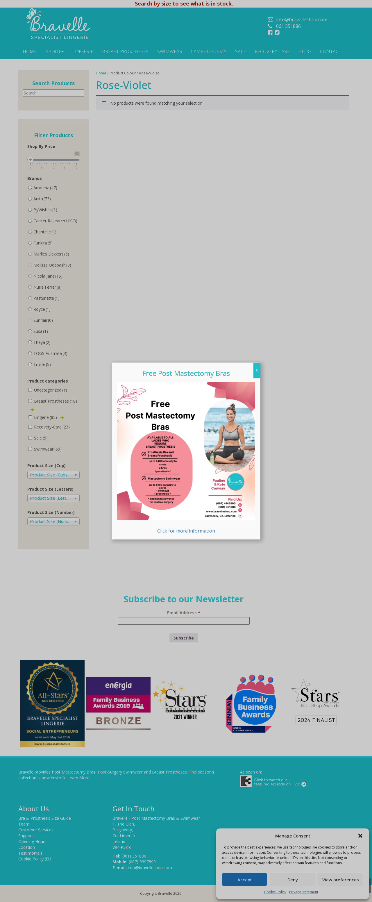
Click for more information (186, 458)
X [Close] (257, 370)
